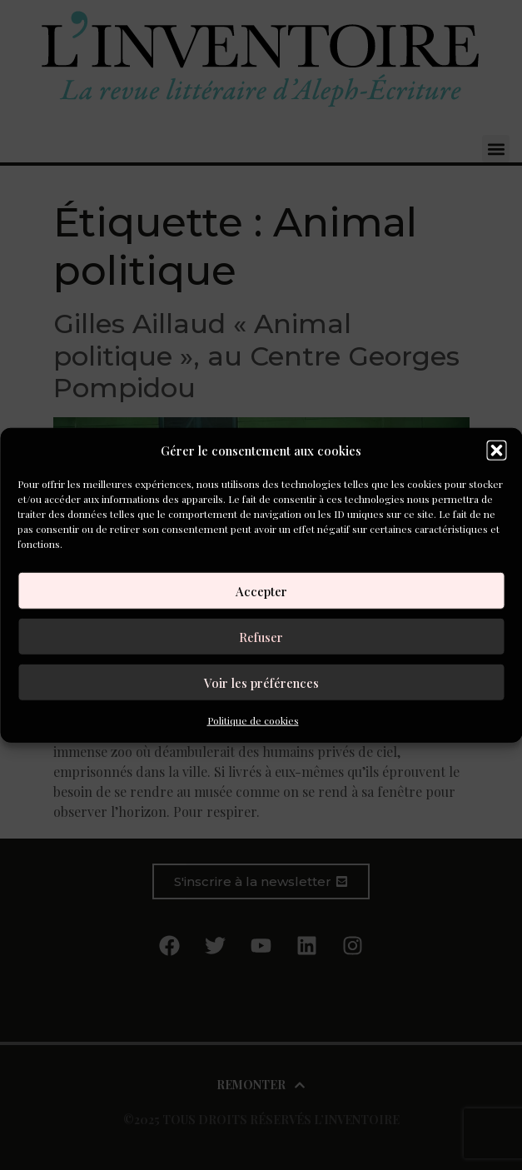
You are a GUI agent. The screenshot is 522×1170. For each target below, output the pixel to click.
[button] (496, 450)
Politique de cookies (253, 720)
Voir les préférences (261, 682)
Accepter (261, 590)
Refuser (261, 636)
